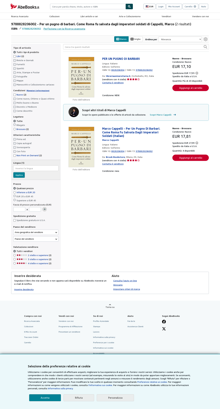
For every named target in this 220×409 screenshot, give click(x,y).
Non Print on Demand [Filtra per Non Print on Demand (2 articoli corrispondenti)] (27, 155)
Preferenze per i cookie (103, 342)
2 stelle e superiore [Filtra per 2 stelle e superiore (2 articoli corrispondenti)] (34, 255)
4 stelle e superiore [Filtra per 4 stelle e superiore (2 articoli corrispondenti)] (34, 263)
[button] (205, 47)
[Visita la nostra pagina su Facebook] (164, 322)
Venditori (166, 16)
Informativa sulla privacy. (60, 388)
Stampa (96, 326)
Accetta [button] (45, 397)
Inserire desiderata (24, 289)
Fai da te (131, 321)
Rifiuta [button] (79, 397)
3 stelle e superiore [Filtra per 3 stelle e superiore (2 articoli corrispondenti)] (34, 259)
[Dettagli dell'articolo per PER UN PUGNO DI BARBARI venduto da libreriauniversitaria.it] (81, 77)
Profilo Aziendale (101, 321)
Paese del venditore (24, 239)
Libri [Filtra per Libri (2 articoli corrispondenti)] (18, 56)
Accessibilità (98, 353)
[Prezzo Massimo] (35, 209)
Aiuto (203, 6)
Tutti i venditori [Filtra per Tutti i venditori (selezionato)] (25, 251)
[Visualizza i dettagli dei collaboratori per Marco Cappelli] (110, 140)
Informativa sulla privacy (104, 337)
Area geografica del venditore (29, 232)
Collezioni (54, 16)
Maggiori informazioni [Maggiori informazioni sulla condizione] (38, 90)
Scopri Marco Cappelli (163, 114)
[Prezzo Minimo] (19, 209)
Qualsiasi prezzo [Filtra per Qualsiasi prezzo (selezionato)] (23, 188)
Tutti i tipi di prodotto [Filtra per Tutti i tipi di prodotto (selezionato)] (26, 52)
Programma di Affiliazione (70, 326)
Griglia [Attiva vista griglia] (135, 39)
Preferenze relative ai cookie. (152, 381)
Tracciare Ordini (31, 337)
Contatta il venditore (113, 82)
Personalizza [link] (115, 397)
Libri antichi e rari (89, 16)
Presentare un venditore (69, 332)
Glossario (118, 284)
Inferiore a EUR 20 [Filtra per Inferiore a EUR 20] (24, 192)
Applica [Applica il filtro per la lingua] (19, 175)
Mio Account (174, 6)
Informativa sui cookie (103, 348)
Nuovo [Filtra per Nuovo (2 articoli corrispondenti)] (19, 94)
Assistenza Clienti (135, 326)
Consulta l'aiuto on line (125, 280)
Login (160, 6)
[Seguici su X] (164, 329)
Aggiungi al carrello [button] (190, 88)
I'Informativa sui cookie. (100, 385)
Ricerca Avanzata (19, 16)
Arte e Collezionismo (130, 16)
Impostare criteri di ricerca (126, 289)
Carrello (27, 342)
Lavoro (96, 332)
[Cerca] (129, 6)
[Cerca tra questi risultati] (136, 47)
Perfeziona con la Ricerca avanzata (64, 28)
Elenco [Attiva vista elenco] (121, 39)
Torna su (110, 307)
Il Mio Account (30, 332)
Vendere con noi (200, 16)
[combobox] (88, 6)
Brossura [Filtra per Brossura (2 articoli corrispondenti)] (21, 129)
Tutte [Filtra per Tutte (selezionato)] (18, 121)
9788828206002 (31, 28)
